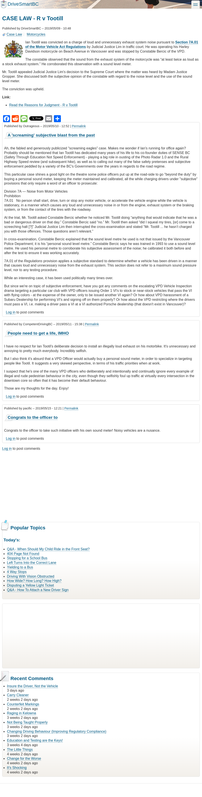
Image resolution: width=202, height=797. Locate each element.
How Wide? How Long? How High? (34, 581)
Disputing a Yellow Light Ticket (30, 585)
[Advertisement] (101, 486)
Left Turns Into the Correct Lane (31, 562)
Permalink (79, 126)
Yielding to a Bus (20, 567)
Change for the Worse (24, 758)
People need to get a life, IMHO (38, 333)
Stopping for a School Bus (27, 558)
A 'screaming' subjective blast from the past (51, 135)
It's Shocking (17, 768)
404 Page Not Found (23, 554)
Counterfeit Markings (23, 704)
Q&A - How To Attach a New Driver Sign (37, 590)
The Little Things (20, 749)
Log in (10, 312)
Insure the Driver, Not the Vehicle (32, 686)
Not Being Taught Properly (27, 722)
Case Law (14, 34)
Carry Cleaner (18, 695)
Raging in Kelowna (21, 713)
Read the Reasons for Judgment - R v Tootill (43, 105)
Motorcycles (36, 34)
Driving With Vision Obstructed (30, 576)
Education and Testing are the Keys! (35, 740)
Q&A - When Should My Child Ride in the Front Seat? (48, 549)
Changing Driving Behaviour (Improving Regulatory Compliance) (56, 731)
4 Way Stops (17, 572)
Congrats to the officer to (33, 417)
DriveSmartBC (23, 4)
